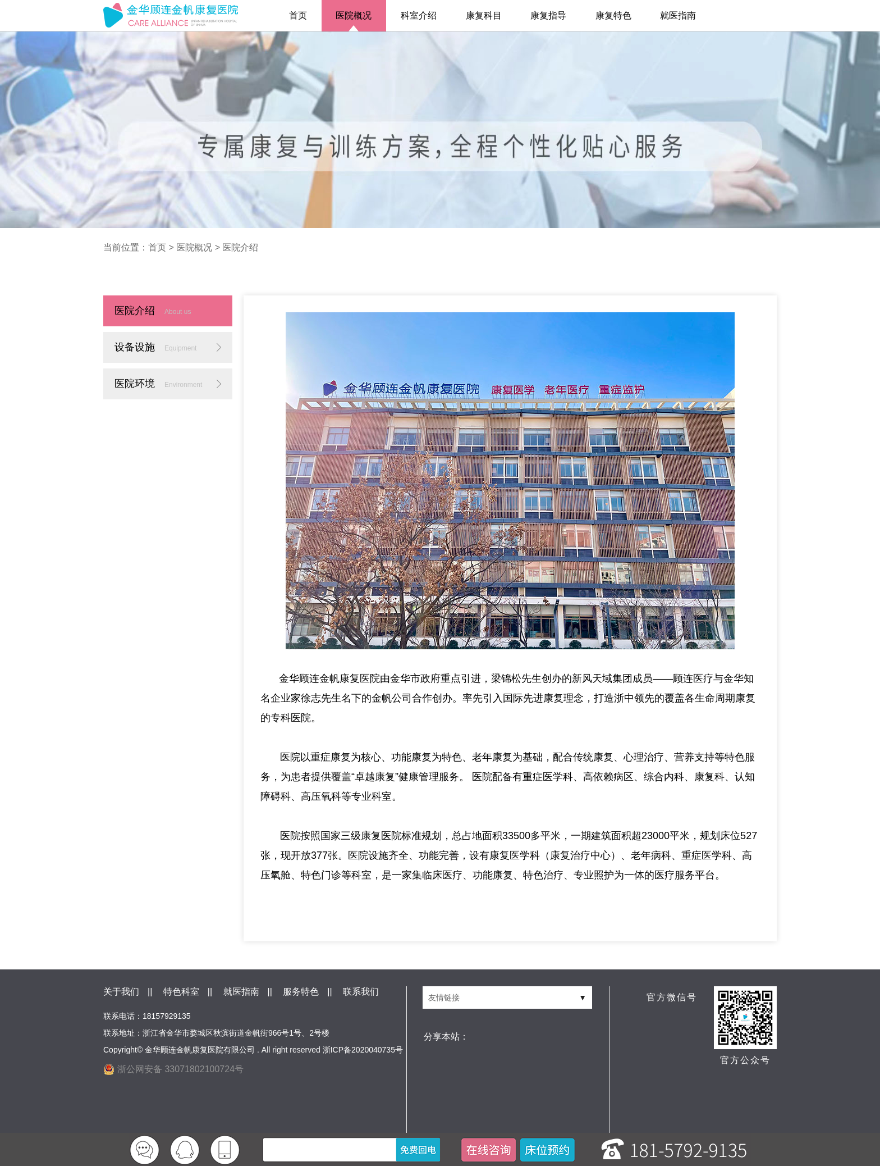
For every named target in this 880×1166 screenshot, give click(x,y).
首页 (298, 15)
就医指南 (678, 15)
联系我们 (361, 991)
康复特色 (613, 15)
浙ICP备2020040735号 (363, 1049)
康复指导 (548, 15)
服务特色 (301, 991)
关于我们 (121, 991)
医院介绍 (240, 247)
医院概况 (354, 15)
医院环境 (158, 383)
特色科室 (181, 991)
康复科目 (484, 15)
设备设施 (155, 347)
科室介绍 (419, 15)
